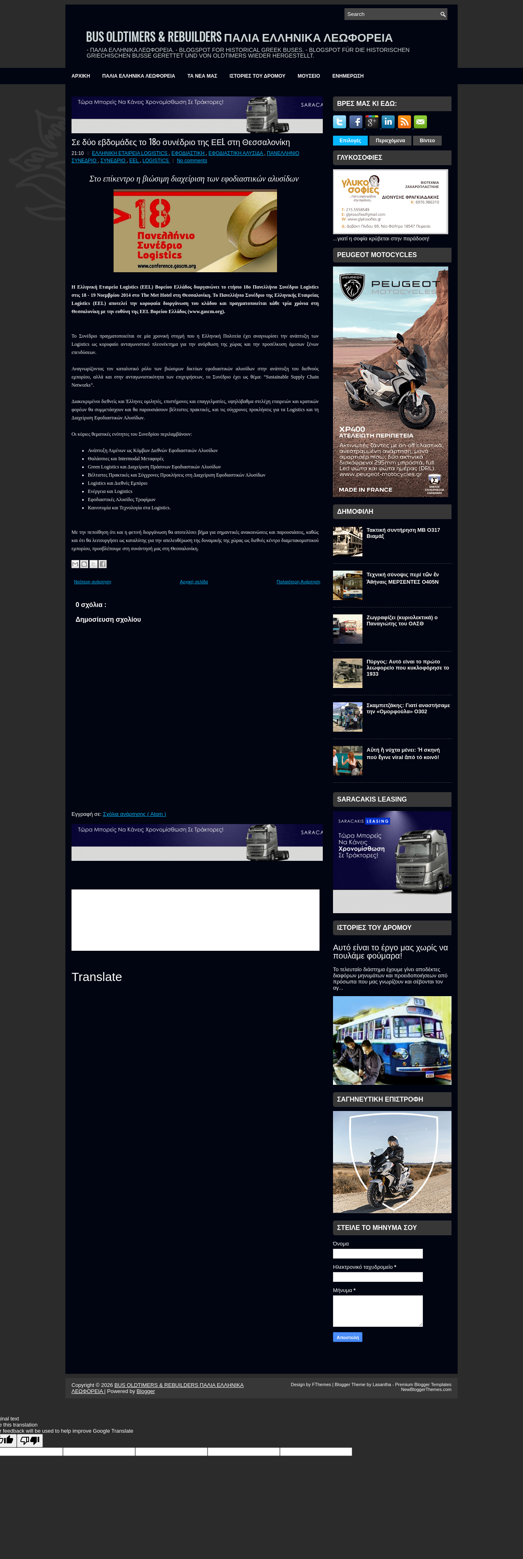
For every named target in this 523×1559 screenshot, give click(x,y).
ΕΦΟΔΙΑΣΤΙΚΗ (189, 153)
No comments (192, 161)
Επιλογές (350, 140)
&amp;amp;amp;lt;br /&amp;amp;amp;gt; (196, 920)
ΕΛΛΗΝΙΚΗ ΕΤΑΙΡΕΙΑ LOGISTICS (130, 153)
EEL (135, 161)
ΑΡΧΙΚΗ (81, 76)
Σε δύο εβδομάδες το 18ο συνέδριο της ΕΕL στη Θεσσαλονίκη (181, 141)
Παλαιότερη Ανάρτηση (298, 581)
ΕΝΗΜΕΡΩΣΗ (348, 76)
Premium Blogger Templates (423, 1384)
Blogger (145, 1391)
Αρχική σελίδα (194, 581)
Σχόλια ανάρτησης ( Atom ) (134, 814)
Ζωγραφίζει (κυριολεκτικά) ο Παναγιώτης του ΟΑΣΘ (402, 620)
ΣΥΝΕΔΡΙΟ (114, 161)
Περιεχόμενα (390, 140)
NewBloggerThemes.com (426, 1389)
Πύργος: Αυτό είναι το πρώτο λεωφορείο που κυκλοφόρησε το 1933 (408, 668)
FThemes (322, 1384)
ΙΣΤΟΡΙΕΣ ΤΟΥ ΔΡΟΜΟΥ (258, 76)
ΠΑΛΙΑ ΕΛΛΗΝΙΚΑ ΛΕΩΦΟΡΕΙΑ (138, 76)
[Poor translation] (30, 1440)
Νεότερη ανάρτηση (92, 581)
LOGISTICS (156, 161)
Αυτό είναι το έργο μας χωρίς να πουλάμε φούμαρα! (390, 951)
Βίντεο (427, 140)
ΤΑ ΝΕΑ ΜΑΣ (202, 76)
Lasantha (382, 1384)
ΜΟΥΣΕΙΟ (309, 76)
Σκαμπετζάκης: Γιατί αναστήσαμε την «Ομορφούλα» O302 (408, 708)
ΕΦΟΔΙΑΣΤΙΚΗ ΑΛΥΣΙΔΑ (236, 153)
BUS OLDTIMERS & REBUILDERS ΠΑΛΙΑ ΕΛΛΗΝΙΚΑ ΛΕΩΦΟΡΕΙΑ (239, 36)
